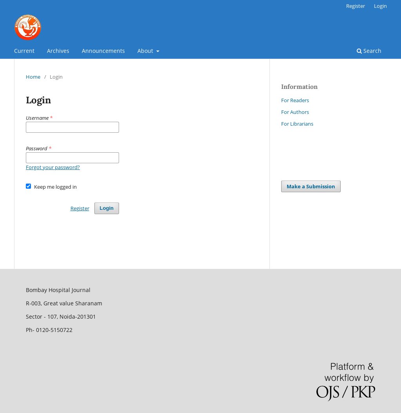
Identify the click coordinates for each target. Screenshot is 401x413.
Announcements (103, 50)
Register (355, 5)
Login (380, 5)
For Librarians (297, 123)
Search (369, 50)
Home (33, 76)
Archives (58, 50)
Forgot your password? (53, 167)
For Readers (295, 100)
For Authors (295, 111)
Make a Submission (311, 186)
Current (24, 50)
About (146, 50)
